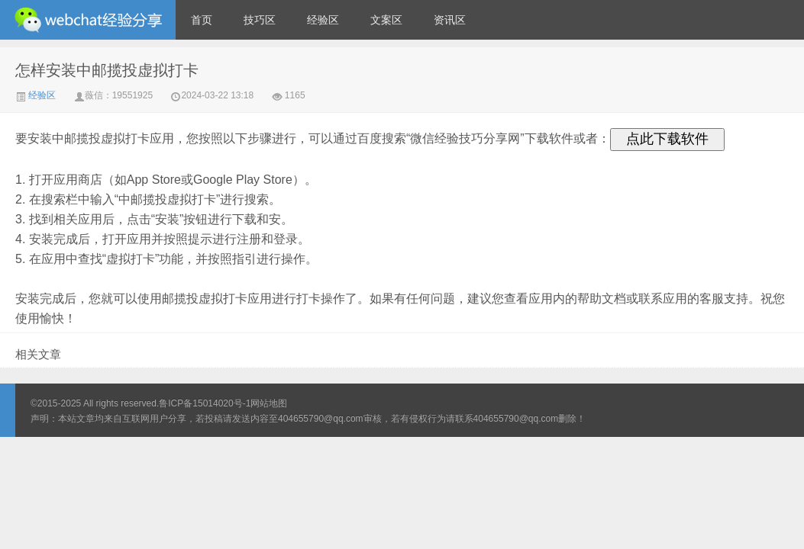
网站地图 (268, 403)
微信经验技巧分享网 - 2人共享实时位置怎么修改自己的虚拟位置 (88, 20)
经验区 (323, 20)
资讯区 (450, 20)
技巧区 (260, 20)
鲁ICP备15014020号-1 (204, 403)
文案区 (386, 20)
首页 (201, 20)
